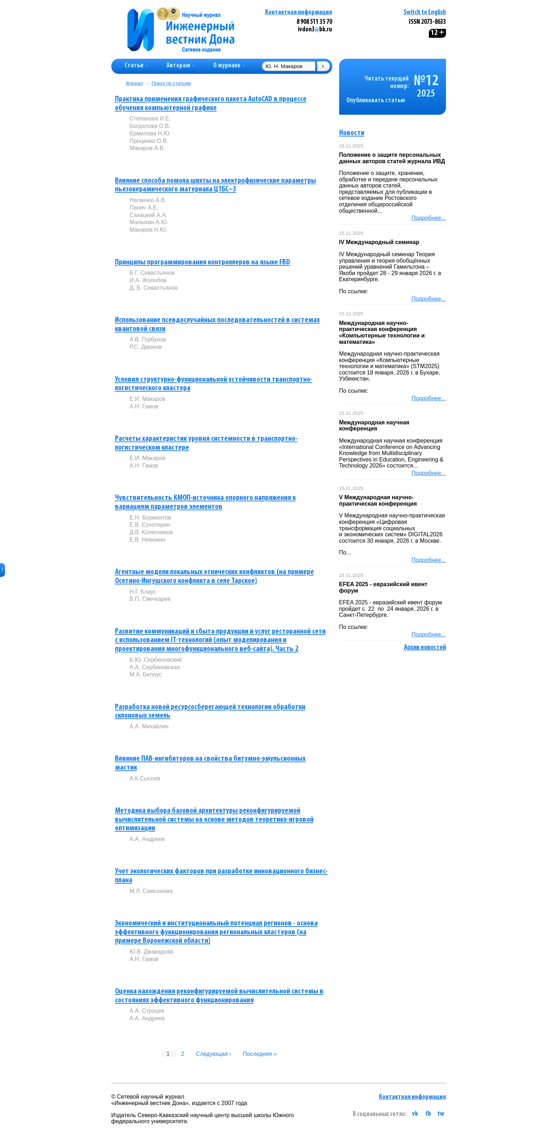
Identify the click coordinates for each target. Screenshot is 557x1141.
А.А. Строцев (147, 1011)
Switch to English (425, 12)
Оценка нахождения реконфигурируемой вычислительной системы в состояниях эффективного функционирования (219, 996)
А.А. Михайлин (149, 726)
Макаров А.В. (147, 148)
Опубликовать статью (375, 100)
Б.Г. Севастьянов (152, 273)
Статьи (136, 65)
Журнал (134, 83)
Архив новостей (425, 647)
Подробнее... (428, 218)
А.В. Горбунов (148, 339)
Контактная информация (298, 12)
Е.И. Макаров (147, 399)
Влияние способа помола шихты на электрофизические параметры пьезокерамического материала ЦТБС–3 (215, 185)
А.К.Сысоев (145, 778)
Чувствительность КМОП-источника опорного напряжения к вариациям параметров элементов (205, 502)
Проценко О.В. (149, 141)
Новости (351, 133)
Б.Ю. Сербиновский (156, 660)
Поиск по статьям (171, 83)
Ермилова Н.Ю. (150, 133)
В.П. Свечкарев (150, 599)
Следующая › (213, 1054)
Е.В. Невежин (147, 540)
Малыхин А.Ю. (149, 222)
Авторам (181, 65)
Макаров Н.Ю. (148, 230)
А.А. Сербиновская (155, 667)
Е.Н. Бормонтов (150, 518)
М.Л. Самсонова (151, 891)
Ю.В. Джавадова (151, 952)
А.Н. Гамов (144, 406)
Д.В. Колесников (151, 532)
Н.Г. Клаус (143, 592)
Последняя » (260, 1054)
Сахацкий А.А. (148, 215)
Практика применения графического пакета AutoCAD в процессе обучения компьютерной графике (210, 103)
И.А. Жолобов (148, 280)
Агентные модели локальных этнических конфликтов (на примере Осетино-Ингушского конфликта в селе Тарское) (214, 576)
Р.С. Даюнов (146, 347)
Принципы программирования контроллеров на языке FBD (202, 262)
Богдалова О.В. (150, 126)
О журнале (229, 65)
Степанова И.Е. (150, 118)
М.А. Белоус (146, 674)
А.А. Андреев (147, 839)
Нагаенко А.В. (148, 200)
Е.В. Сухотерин (150, 525)
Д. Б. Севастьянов (154, 288)
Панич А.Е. (144, 208)
